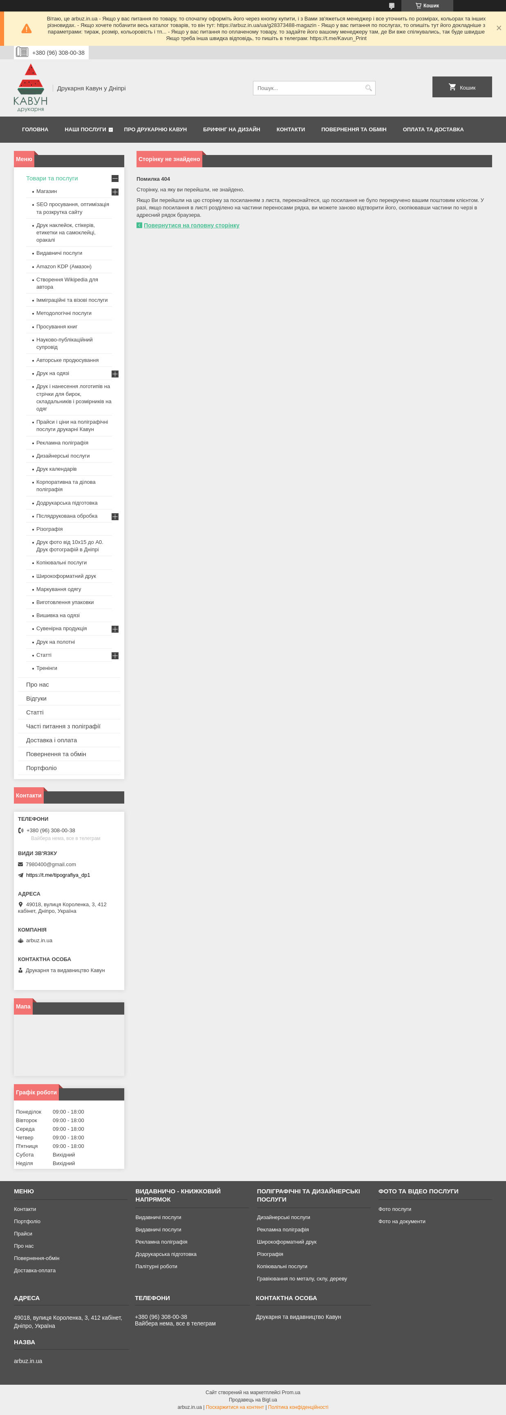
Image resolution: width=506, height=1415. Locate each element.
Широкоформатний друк (66, 576)
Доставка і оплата (51, 740)
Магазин (46, 191)
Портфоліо (41, 767)
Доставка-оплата (35, 1270)
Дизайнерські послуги (63, 456)
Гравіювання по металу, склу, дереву (302, 1279)
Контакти (291, 129)
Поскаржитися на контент (235, 1407)
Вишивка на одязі (58, 615)
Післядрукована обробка (66, 516)
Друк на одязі (52, 373)
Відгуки (36, 698)
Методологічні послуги (64, 313)
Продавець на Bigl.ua (253, 1400)
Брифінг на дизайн (231, 129)
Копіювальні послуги (61, 562)
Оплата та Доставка (433, 129)
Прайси (23, 1234)
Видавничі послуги (59, 253)
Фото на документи (401, 1221)
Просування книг (57, 326)
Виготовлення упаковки (65, 602)
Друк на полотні (55, 642)
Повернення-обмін (36, 1258)
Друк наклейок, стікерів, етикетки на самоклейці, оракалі (66, 232)
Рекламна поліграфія (62, 443)
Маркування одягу (58, 589)
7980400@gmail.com (51, 864)
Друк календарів (56, 469)
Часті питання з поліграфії (63, 726)
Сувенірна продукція (61, 628)
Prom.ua (291, 1392)
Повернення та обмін (353, 129)
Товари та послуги (52, 178)
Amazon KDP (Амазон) (64, 266)
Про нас (37, 684)
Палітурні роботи (156, 1266)
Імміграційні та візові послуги (72, 300)
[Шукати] (368, 88)
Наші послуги (85, 129)
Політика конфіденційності (298, 1407)
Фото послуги (394, 1209)
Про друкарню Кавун (155, 129)
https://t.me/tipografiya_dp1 (58, 875)
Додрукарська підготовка (67, 503)
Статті (43, 655)
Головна (35, 129)
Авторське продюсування (67, 360)
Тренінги (46, 668)
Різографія (49, 529)
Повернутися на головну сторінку (192, 225)
